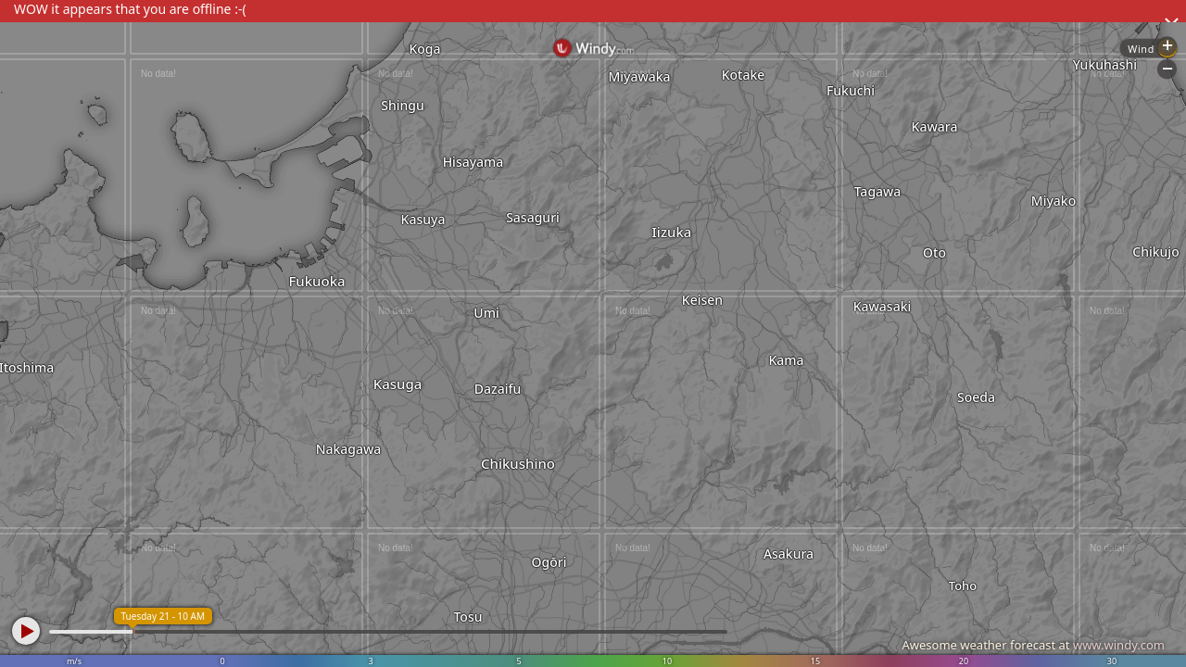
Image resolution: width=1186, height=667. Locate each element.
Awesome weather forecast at (1033, 644)
